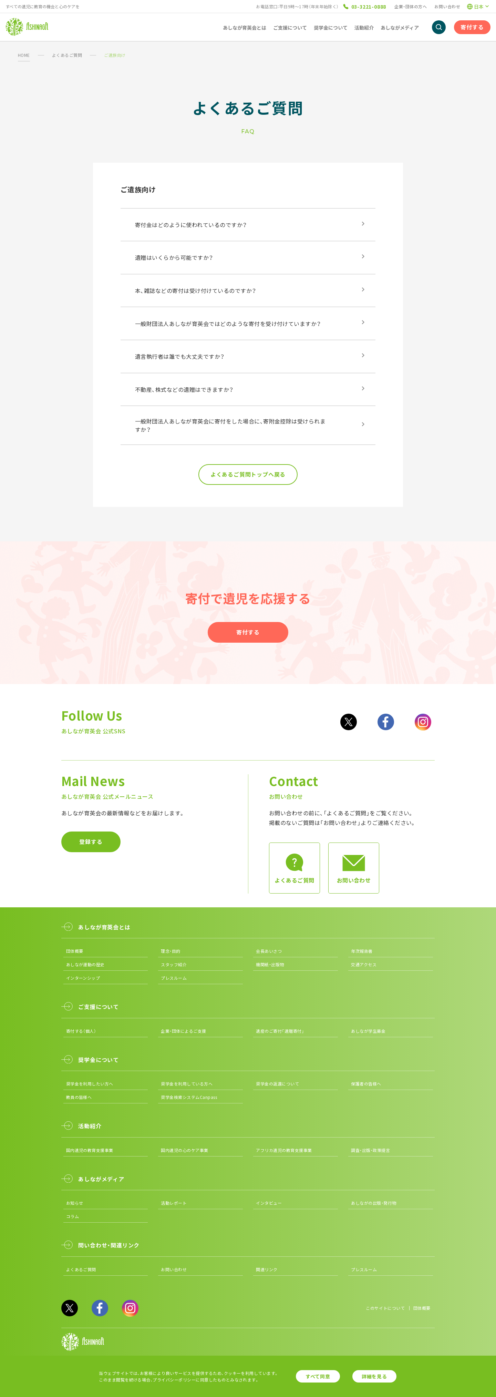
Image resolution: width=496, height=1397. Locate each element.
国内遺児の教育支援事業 (89, 1150)
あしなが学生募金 (368, 1031)
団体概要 (74, 951)
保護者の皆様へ (366, 1084)
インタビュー (269, 1203)
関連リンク (266, 1269)
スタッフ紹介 (174, 964)
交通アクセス (363, 964)
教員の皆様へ (79, 1097)
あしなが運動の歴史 (85, 964)
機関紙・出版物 (270, 964)
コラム (72, 1216)
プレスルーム (174, 978)
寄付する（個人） (81, 1031)
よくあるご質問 (67, 55)
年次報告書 (361, 951)
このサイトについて (385, 1308)
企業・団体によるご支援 (183, 1031)
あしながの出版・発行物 (373, 1203)
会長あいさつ (269, 951)
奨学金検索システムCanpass (189, 1097)
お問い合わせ (447, 6)
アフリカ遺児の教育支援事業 (284, 1150)
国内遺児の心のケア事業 (184, 1150)
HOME (24, 55)
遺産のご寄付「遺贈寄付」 (280, 1031)
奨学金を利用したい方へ (89, 1084)
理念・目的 (170, 951)
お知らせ (74, 1203)
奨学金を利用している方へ (187, 1084)
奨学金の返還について (277, 1084)
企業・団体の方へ (410, 6)
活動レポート (174, 1203)
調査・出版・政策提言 (370, 1150)
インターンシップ (83, 978)
